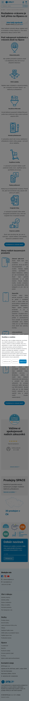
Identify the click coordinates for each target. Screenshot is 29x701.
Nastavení (15, 361)
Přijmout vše (23, 361)
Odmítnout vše (6, 361)
